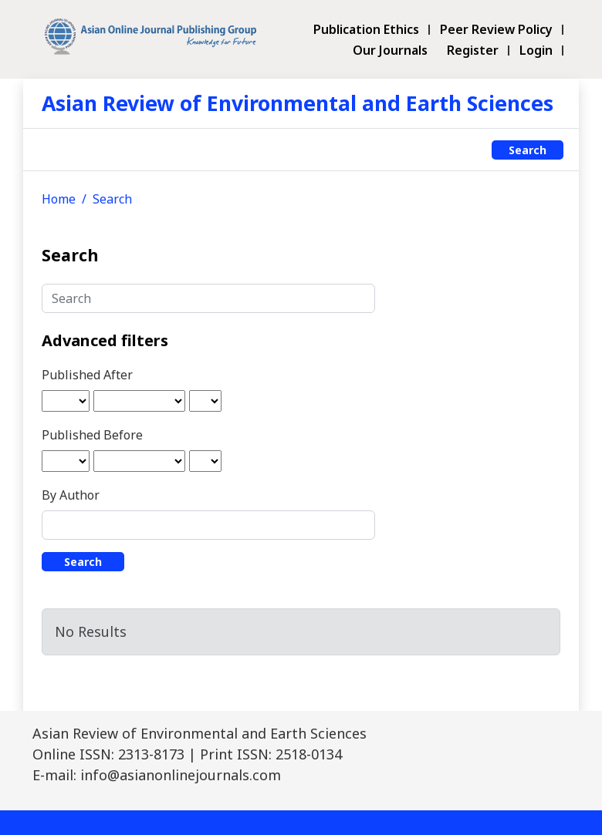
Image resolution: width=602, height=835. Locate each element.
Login (536, 50)
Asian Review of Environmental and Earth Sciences (297, 103)
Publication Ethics (366, 30)
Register (473, 50)
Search (527, 150)
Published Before (92, 434)
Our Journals (390, 50)
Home (59, 198)
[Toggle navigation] (50, 149)
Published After (87, 374)
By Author (71, 495)
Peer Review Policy (496, 30)
